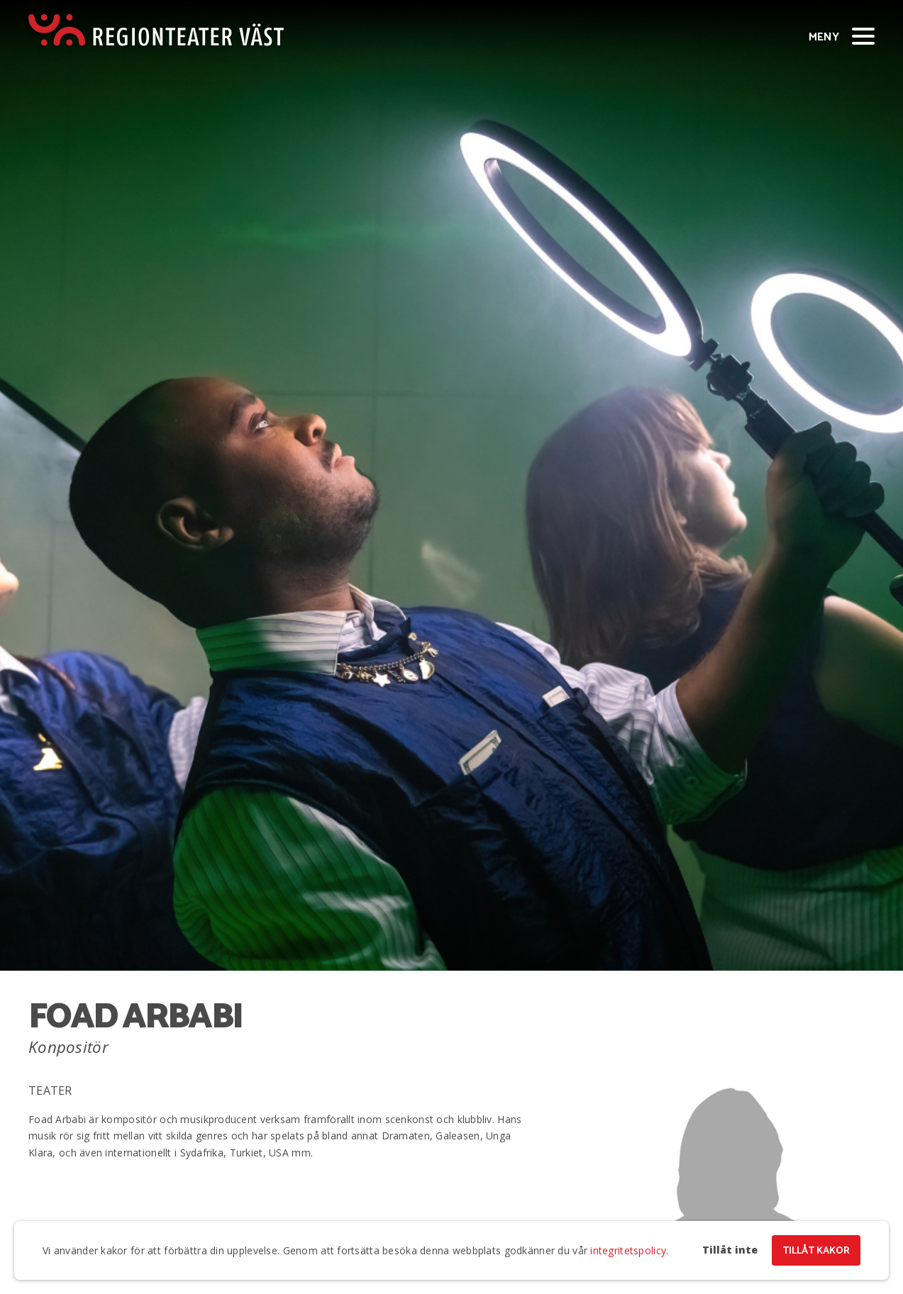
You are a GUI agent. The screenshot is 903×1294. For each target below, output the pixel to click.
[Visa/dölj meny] (863, 35)
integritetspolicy (628, 1250)
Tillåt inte (730, 1250)
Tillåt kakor (816, 1251)
